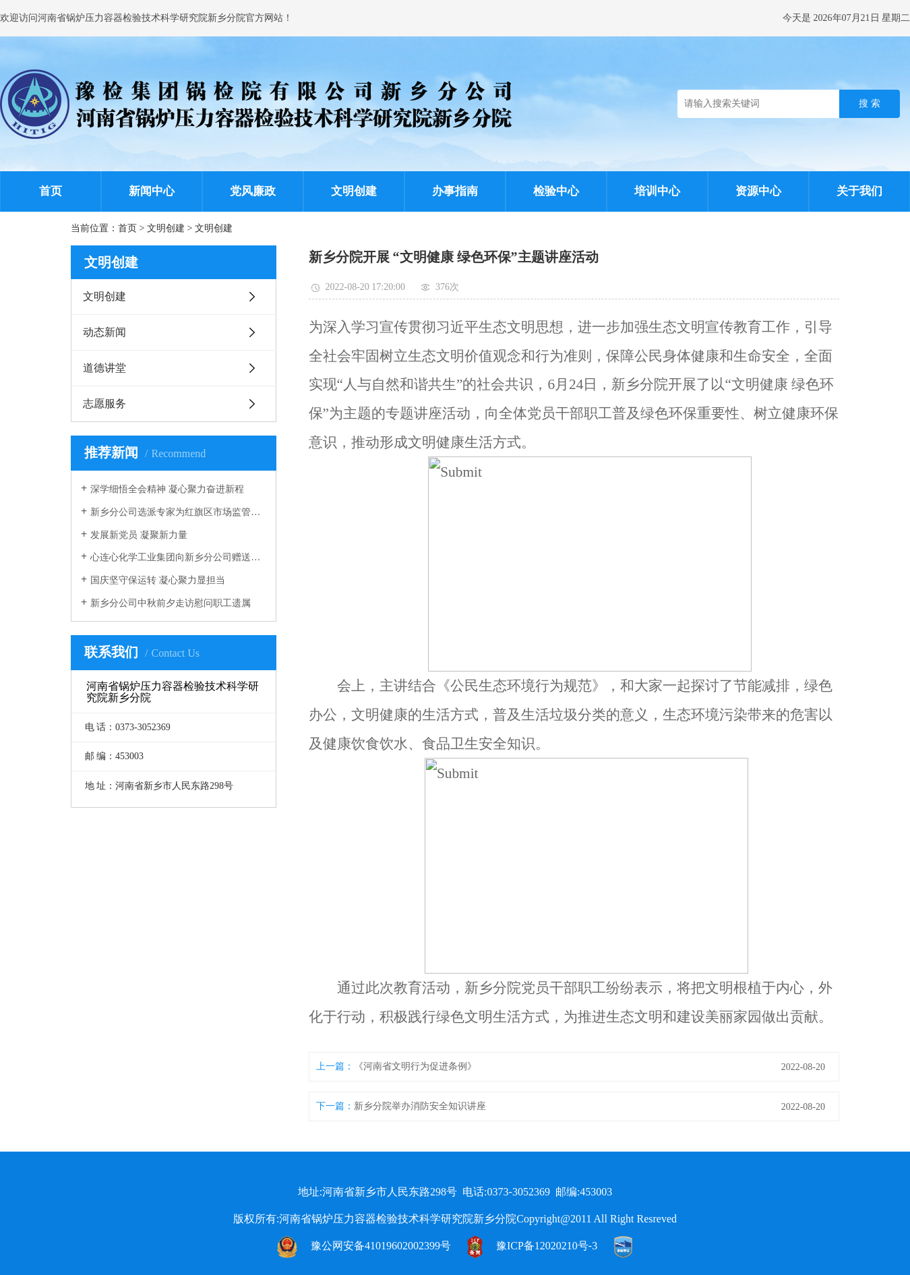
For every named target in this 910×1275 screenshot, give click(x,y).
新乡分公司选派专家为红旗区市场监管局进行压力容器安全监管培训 (178, 512)
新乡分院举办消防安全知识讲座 (420, 1106)
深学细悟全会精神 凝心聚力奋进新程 (167, 489)
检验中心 (556, 191)
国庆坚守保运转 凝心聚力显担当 (157, 580)
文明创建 (354, 191)
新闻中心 (152, 191)
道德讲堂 (104, 368)
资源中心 (758, 191)
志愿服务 (104, 403)
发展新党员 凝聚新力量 (138, 535)
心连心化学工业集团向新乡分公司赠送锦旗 (178, 557)
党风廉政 (253, 191)
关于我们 (859, 191)
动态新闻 (104, 332)
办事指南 (455, 191)
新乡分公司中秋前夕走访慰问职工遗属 (170, 603)
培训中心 (657, 191)
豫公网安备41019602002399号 (381, 1245)
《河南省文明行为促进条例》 (415, 1066)
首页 (50, 191)
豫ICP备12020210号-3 (546, 1245)
